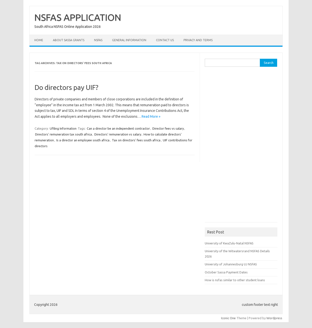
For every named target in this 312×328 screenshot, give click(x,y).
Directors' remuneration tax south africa (63, 134)
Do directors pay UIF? (66, 87)
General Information (129, 40)
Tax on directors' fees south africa (136, 140)
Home (38, 40)
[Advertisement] (241, 146)
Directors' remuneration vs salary (117, 134)
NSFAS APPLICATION (77, 17)
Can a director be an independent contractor (118, 128)
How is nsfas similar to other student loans (235, 280)
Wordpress (274, 318)
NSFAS (98, 40)
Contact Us (165, 40)
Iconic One (228, 318)
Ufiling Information (63, 128)
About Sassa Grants (68, 40)
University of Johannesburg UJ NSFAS (231, 264)
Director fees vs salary (168, 128)
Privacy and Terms (198, 40)
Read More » (151, 116)
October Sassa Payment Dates (226, 272)
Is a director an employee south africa (82, 140)
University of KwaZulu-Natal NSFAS (229, 243)
